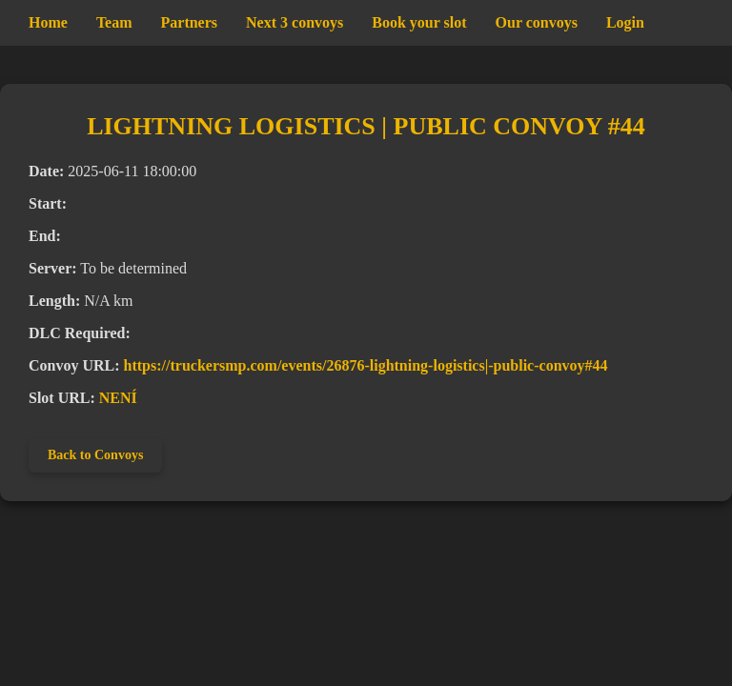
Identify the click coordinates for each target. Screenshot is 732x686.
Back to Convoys (95, 455)
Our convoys (537, 22)
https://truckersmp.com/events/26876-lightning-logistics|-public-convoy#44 (366, 365)
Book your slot (419, 22)
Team (114, 22)
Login (625, 22)
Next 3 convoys (294, 22)
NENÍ (118, 398)
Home (48, 22)
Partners (189, 22)
